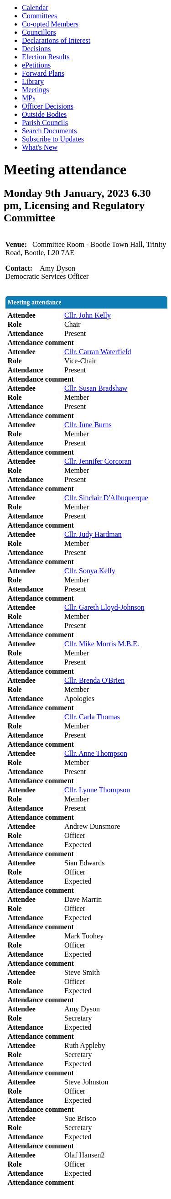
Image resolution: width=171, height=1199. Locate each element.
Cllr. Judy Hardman (93, 534)
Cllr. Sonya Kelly (89, 571)
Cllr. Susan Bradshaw (95, 388)
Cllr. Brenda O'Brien (94, 680)
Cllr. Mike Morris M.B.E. (101, 644)
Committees (39, 16)
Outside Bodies (44, 114)
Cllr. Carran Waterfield (97, 352)
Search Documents (49, 131)
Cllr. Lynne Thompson (97, 790)
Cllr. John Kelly (87, 315)
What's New (39, 147)
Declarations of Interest (56, 40)
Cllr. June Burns (88, 425)
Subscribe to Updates (53, 139)
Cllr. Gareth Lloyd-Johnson (104, 607)
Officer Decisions (47, 106)
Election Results (45, 57)
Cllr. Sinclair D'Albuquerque (106, 498)
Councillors (39, 32)
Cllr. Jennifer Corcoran (97, 461)
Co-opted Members (50, 24)
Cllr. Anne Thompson (95, 753)
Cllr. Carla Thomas (92, 717)
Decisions (36, 48)
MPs (28, 98)
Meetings (35, 90)
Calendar (35, 7)
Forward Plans (43, 73)
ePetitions (36, 65)
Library (33, 81)
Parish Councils (45, 122)
